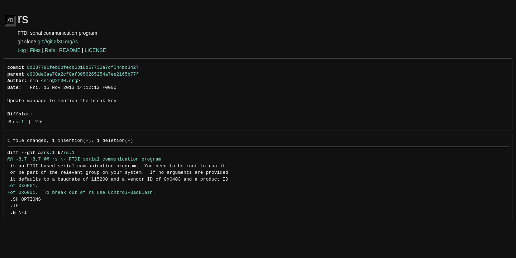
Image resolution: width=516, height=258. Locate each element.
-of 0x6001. (23, 186)
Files (35, 50)
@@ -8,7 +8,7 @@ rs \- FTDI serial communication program (84, 159)
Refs (50, 50)
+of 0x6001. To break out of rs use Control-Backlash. (82, 193)
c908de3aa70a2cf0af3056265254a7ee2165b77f (83, 74)
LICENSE (95, 50)
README (70, 50)
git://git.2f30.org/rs (58, 41)
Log (22, 50)
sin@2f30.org (60, 81)
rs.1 (18, 122)
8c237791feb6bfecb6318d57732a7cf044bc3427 (83, 67)
